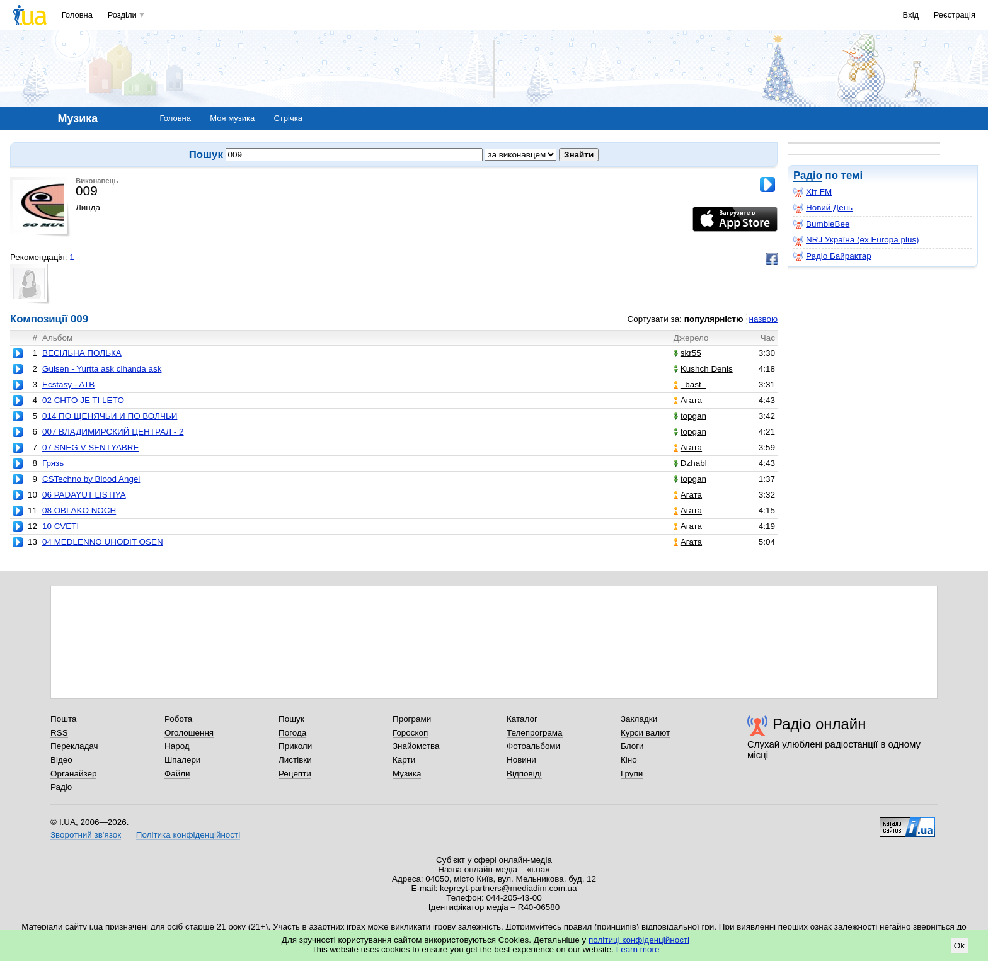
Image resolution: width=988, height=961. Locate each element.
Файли (177, 773)
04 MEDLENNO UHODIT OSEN (102, 542)
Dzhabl (690, 463)
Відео (61, 760)
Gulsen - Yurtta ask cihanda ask (101, 368)
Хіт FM (812, 192)
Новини (521, 760)
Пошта (63, 719)
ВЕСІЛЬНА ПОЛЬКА (82, 353)
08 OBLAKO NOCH (79, 510)
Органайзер (73, 773)
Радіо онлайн (819, 723)
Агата (688, 400)
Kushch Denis (703, 368)
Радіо (807, 175)
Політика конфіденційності (188, 834)
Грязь (53, 463)
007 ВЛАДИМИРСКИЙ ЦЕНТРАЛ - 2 (113, 431)
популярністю (714, 319)
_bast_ (690, 384)
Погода (292, 732)
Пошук (291, 719)
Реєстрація (954, 15)
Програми (412, 719)
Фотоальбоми (533, 746)
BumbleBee (821, 224)
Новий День (823, 208)
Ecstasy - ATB (68, 384)
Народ (177, 746)
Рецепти (295, 773)
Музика (407, 773)
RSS (59, 732)
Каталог (522, 719)
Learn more (638, 949)
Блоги (632, 746)
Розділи (122, 15)
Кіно (629, 760)
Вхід (911, 15)
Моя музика (232, 118)
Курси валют (645, 732)
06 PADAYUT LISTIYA (84, 494)
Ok (959, 945)
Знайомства (416, 746)
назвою (763, 319)
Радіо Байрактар (832, 256)
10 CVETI (60, 526)
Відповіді (524, 773)
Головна (77, 15)
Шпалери (182, 760)
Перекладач (74, 746)
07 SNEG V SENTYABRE (90, 447)
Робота (178, 719)
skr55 (687, 353)
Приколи (295, 746)
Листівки (295, 760)
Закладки (639, 719)
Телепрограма (535, 732)
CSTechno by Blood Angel (91, 479)
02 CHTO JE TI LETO (83, 400)
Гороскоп (410, 732)
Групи (632, 773)
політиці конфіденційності (639, 940)
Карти (404, 760)
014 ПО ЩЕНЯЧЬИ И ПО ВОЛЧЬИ (109, 416)
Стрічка (287, 118)
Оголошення (189, 732)
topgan (690, 416)
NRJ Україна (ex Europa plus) (856, 240)
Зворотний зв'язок (85, 834)
